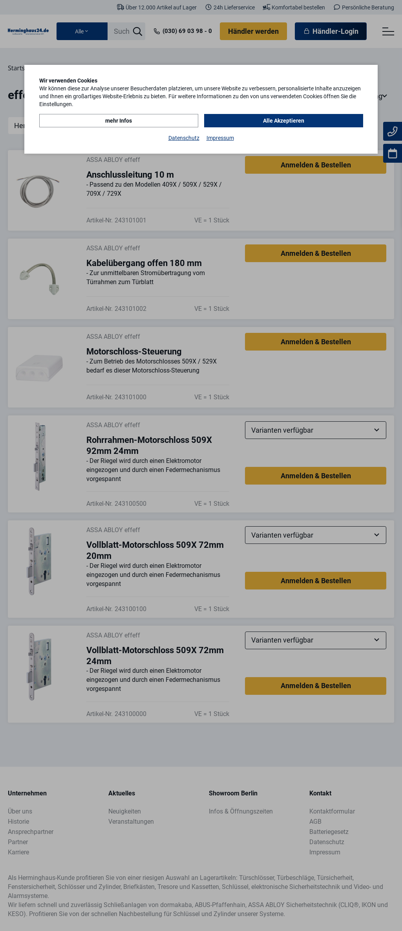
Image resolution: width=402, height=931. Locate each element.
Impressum (220, 138)
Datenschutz (183, 138)
